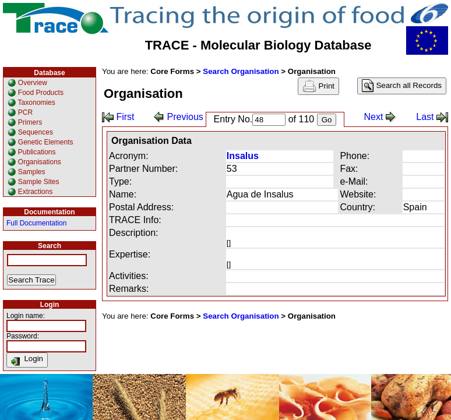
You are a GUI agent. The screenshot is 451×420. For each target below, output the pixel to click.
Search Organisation (241, 71)
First (118, 117)
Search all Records (402, 86)
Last (432, 117)
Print (318, 86)
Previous (178, 117)
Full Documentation (36, 223)
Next (380, 117)
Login (27, 360)
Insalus (243, 156)
